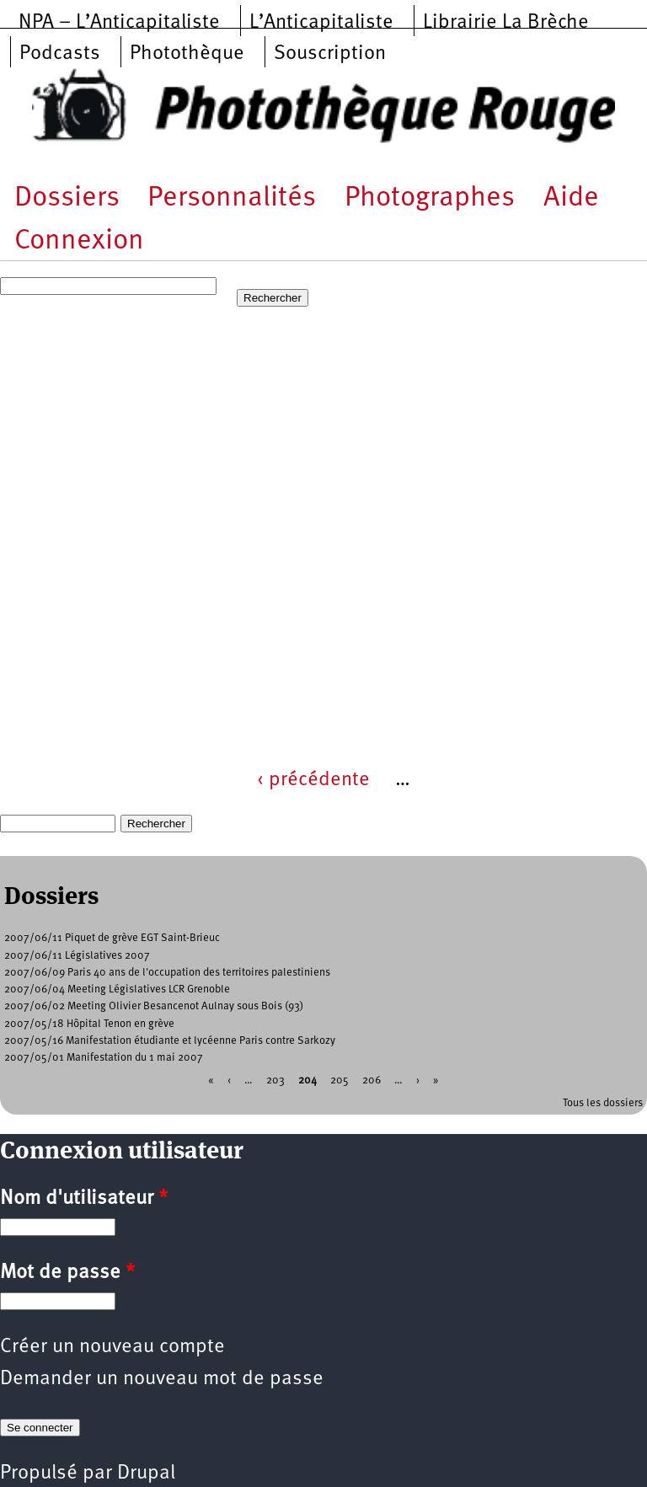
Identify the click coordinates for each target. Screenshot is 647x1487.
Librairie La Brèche (506, 23)
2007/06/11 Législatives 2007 (77, 955)
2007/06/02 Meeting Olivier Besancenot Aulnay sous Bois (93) (153, 1006)
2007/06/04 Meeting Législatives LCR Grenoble (117, 989)
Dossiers (67, 198)
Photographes (430, 198)
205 (339, 1080)
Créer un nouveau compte (112, 1347)
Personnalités (231, 198)
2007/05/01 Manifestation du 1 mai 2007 (103, 1057)
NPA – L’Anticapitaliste (119, 23)
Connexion (79, 241)
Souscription (330, 54)
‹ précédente (313, 780)
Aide (571, 198)
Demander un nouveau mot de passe (162, 1379)
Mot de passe (67, 1273)
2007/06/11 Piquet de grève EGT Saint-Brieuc (112, 938)
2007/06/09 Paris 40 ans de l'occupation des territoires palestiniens (167, 972)
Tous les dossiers (603, 1103)
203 (275, 1080)
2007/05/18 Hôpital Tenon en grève (89, 1024)
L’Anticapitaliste (321, 23)
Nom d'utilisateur (84, 1199)
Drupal (146, 1473)
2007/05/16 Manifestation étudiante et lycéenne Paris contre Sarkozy (169, 1040)
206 (371, 1080)
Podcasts (59, 54)
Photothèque (187, 54)
